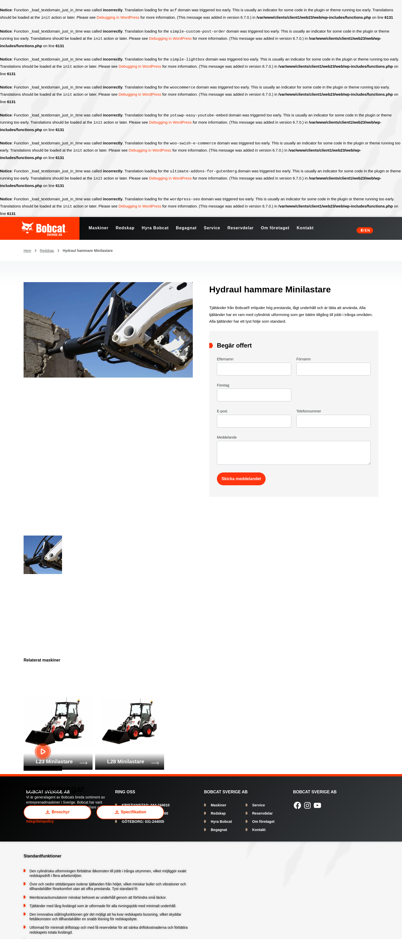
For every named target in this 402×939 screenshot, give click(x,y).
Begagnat (219, 826)
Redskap (47, 246)
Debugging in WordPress (118, 17)
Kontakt (259, 826)
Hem (27, 246)
